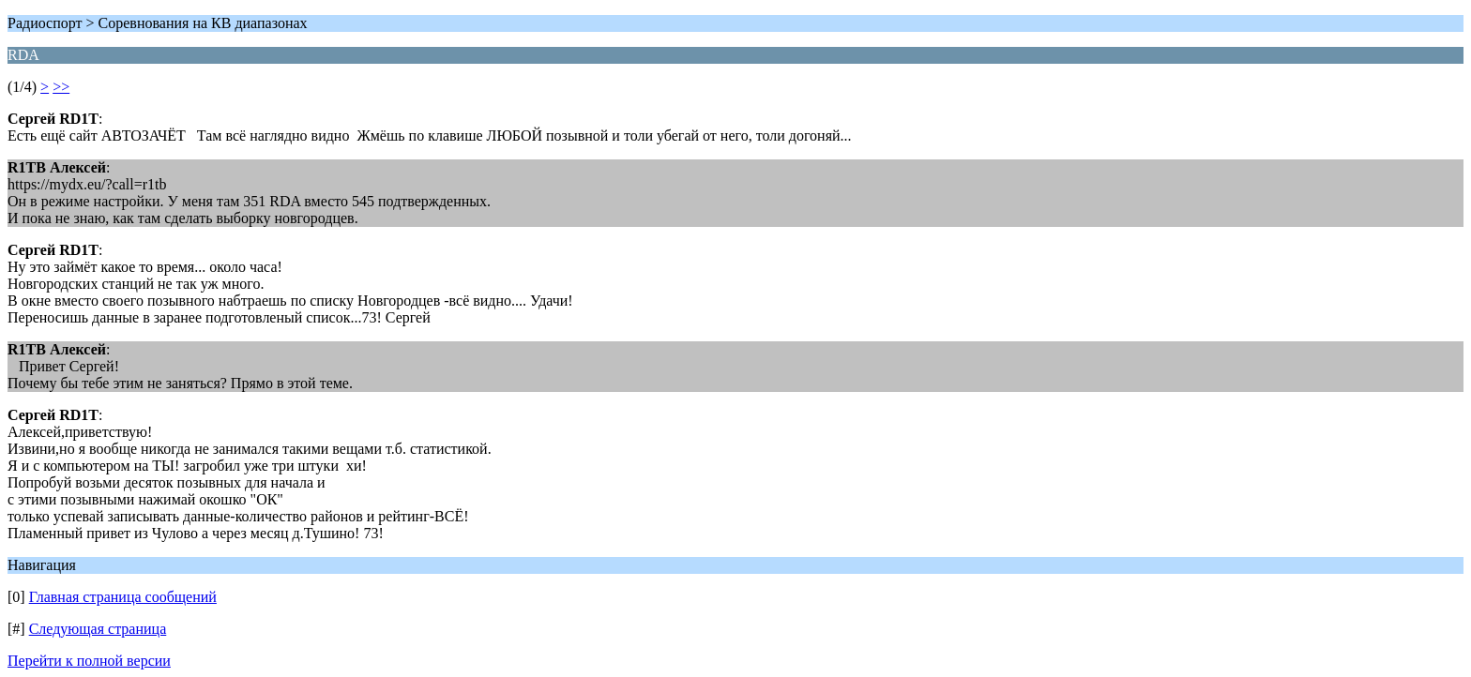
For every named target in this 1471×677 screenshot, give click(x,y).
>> (61, 87)
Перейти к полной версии (89, 661)
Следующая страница (98, 629)
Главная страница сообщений (123, 597)
